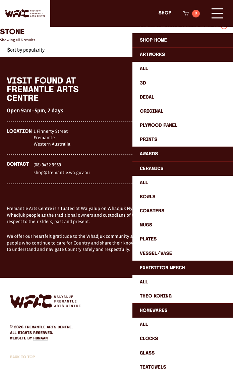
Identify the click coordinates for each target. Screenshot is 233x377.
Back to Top (22, 357)
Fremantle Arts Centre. (49, 327)
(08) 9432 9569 (47, 164)
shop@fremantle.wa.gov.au (62, 172)
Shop (165, 13)
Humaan (40, 338)
